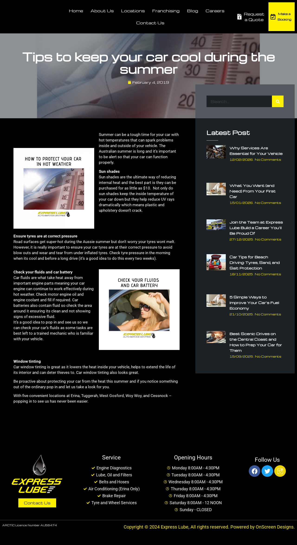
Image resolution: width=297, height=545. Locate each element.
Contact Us (150, 22)
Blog (192, 10)
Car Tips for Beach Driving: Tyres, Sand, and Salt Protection (254, 262)
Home (76, 10)
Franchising (166, 10)
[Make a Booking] (273, 16)
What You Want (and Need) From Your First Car (252, 191)
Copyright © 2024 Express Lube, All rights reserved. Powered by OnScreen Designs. (209, 527)
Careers (215, 10)
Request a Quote (254, 16)
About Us (102, 10)
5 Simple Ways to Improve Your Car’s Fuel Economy (254, 303)
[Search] (278, 101)
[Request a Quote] (239, 16)
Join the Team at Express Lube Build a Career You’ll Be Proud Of (256, 228)
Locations (133, 10)
